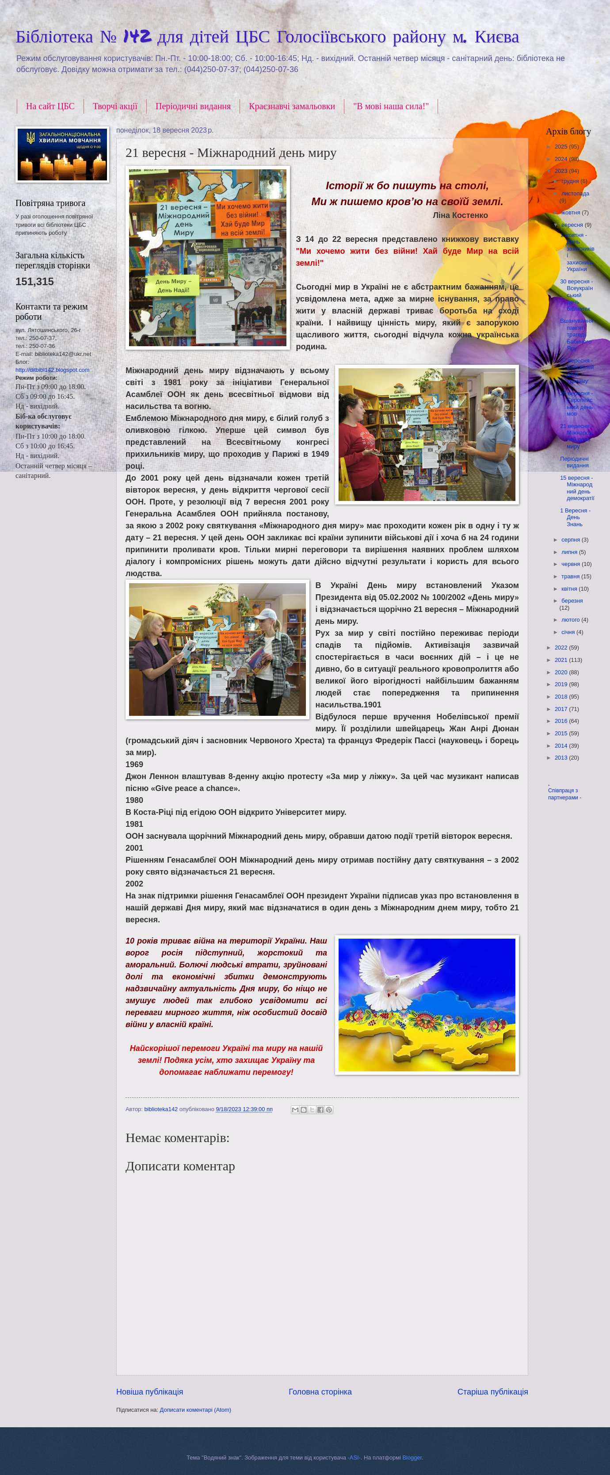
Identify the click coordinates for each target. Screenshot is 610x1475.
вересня (572, 225)
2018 (562, 696)
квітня (570, 588)
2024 (562, 159)
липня (570, 552)
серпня (571, 539)
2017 (562, 709)
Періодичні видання (193, 106)
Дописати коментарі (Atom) (195, 1409)
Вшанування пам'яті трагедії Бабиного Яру (576, 334)
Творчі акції (115, 106)
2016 (562, 721)
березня (572, 600)
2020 (562, 672)
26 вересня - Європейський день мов (576, 403)
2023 (562, 171)
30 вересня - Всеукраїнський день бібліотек (576, 295)
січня (568, 632)
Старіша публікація (493, 1391)
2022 (562, 647)
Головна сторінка (320, 1391)
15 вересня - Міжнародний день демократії (577, 487)
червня (571, 564)
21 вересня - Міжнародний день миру (576, 436)
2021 (562, 660)
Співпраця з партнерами (564, 794)
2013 (562, 757)
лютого (571, 619)
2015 (562, 733)
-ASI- (354, 1457)
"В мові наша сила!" (391, 106)
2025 (562, 146)
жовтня (571, 212)
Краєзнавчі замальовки (292, 106)
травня (571, 576)
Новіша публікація (149, 1391)
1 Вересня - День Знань (575, 517)
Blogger (412, 1457)
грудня (570, 181)
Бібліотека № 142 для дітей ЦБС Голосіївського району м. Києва (267, 35)
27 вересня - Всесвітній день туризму (577, 370)
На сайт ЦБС (50, 106)
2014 (562, 745)
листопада (575, 193)
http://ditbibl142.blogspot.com (52, 370)
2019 (562, 684)
